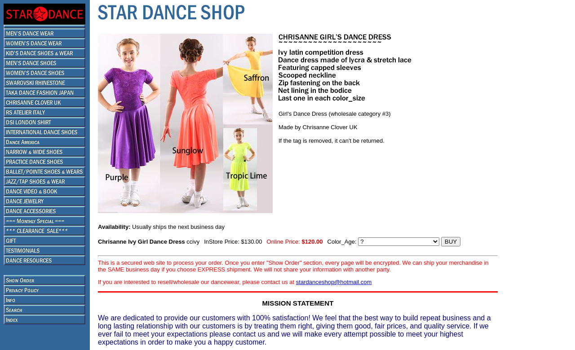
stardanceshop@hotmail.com (334, 282)
